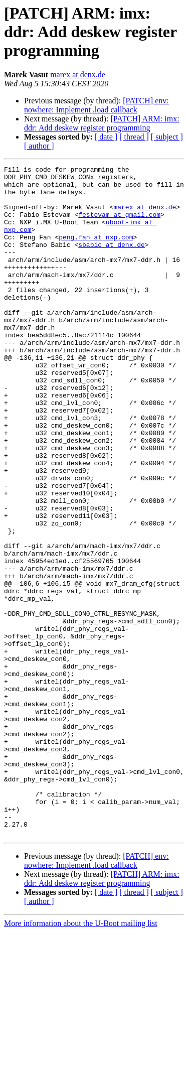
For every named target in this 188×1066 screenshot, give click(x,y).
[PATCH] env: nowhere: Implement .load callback (96, 105)
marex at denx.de (77, 74)
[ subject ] (167, 136)
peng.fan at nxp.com (96, 251)
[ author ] (39, 146)
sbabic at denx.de (111, 260)
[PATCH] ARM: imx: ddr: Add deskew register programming (101, 123)
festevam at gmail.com (119, 224)
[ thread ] (134, 136)
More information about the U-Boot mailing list (80, 1057)
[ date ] (106, 136)
